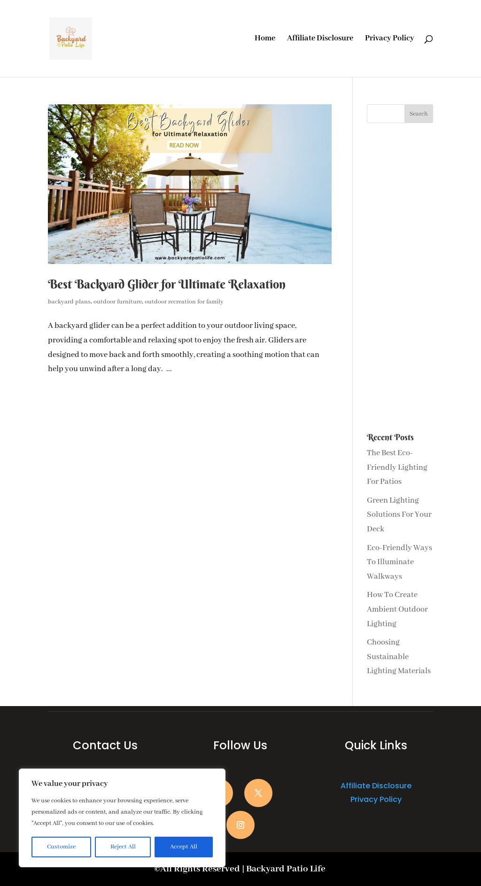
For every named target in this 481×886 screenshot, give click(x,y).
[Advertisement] (400, 278)
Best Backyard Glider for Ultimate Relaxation (167, 284)
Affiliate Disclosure (320, 39)
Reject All (123, 847)
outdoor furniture (117, 302)
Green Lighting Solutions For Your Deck (399, 515)
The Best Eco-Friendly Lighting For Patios (397, 467)
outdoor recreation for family (184, 302)
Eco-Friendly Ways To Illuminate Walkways (399, 562)
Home (265, 39)
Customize (61, 847)
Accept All (183, 847)
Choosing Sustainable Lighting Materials (399, 656)
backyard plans (69, 302)
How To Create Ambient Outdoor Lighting (397, 609)
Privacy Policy (389, 39)
